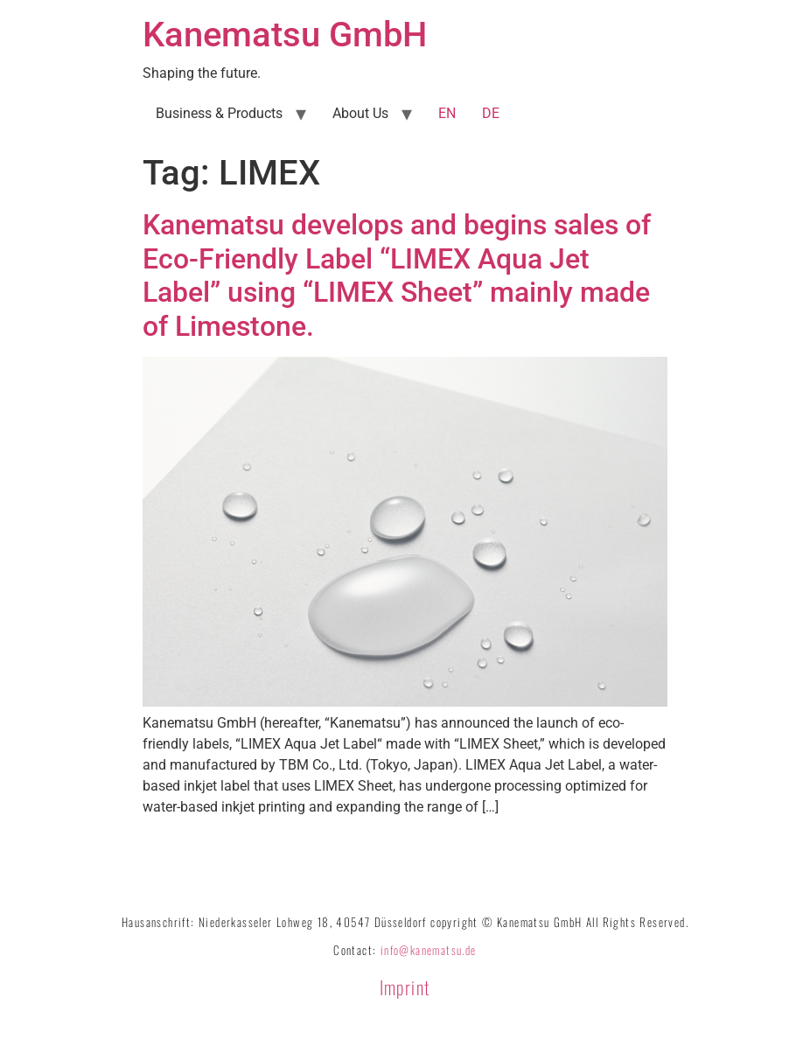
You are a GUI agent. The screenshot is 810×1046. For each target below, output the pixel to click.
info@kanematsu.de (429, 950)
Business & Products (219, 113)
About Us (360, 113)
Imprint (405, 987)
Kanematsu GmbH (285, 34)
